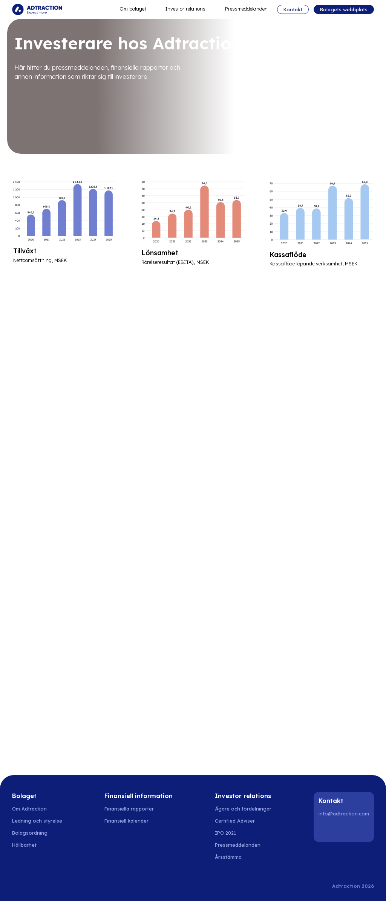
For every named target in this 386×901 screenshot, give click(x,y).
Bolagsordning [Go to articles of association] (29, 833)
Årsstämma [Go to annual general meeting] (228, 857)
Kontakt (292, 9)
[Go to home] (37, 9)
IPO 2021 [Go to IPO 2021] (225, 833)
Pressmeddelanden (246, 9)
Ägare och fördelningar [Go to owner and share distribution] (243, 809)
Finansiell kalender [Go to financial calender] (126, 821)
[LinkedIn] (326, 830)
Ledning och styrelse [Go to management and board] (37, 821)
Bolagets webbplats (344, 9)
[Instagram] (345, 830)
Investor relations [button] (189, 9)
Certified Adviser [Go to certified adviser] (235, 821)
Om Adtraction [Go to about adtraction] (29, 809)
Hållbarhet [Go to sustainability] (24, 845)
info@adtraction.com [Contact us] (344, 814)
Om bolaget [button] (136, 9)
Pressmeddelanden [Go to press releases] (237, 845)
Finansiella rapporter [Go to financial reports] (129, 809)
